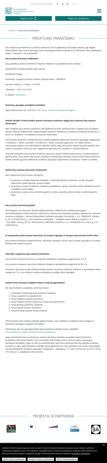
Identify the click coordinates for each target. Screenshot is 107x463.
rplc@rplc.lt (20, 94)
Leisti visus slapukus (14, 459)
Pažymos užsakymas (78, 18)
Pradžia (11, 30)
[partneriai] (26, 429)
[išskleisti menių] (99, 11)
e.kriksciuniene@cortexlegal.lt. (62, 110)
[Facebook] (57, 4)
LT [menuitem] (73, 4)
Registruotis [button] (28, 18)
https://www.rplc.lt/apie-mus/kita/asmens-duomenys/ (30, 332)
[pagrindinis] (19, 10)
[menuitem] (74, 3)
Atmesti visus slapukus (41, 459)
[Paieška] (51, 3)
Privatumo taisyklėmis (81, 453)
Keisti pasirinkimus (67, 459)
